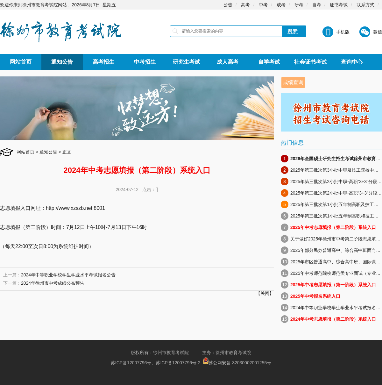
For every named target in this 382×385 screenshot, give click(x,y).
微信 (377, 31)
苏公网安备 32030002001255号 (240, 362)
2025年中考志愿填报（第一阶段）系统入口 (333, 284)
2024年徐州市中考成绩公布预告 (52, 283)
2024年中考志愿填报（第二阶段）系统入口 (333, 319)
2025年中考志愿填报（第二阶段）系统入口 (333, 227)
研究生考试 (186, 62)
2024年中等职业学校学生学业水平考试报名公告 (68, 274)
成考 (281, 4)
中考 (263, 4)
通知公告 (62, 62)
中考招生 (145, 62)
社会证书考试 (310, 62)
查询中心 (352, 62)
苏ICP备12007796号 (131, 362)
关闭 (264, 293)
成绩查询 (293, 82)
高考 (245, 4)
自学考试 (269, 62)
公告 (227, 4)
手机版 (343, 31)
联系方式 (365, 4)
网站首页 (21, 62)
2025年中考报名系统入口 (315, 296)
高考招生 (103, 62)
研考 (298, 4)
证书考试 (339, 4)
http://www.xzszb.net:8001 (75, 208)
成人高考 (227, 62)
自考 (316, 4)
